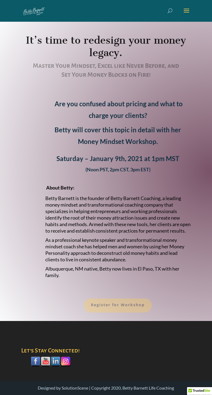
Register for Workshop (118, 307)
